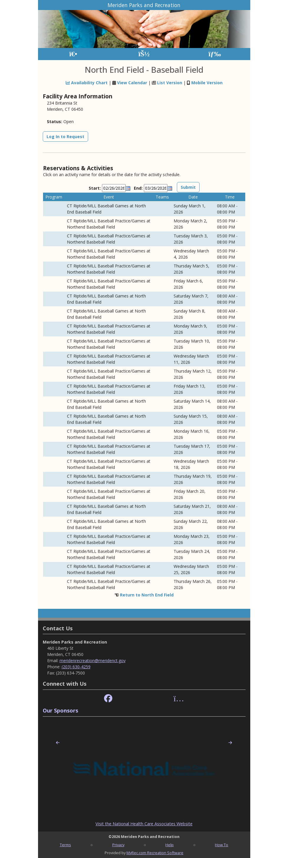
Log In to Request (65, 136)
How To (221, 844)
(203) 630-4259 (76, 666)
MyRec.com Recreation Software (154, 852)
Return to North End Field (147, 595)
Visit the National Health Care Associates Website (144, 823)
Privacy (118, 844)
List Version (169, 82)
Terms (65, 844)
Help (169, 844)
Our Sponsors (60, 710)
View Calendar (132, 82)
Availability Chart (87, 82)
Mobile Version (207, 82)
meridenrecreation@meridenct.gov (93, 660)
